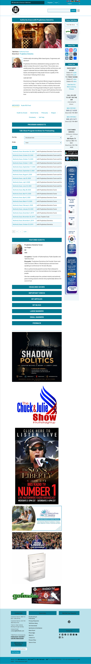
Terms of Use (32, 642)
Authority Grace (24, 51)
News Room (32, 630)
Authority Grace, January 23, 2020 (23, 209)
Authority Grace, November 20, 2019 (24, 217)
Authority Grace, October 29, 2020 (23, 155)
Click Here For (71, 84)
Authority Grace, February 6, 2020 (23, 205)
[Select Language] (73, 3)
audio (74, 72)
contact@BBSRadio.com (17, 631)
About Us (31, 635)
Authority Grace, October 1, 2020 (22, 163)
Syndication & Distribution (35, 628)
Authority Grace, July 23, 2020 (22, 178)
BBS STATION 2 (71, 117)
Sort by (14, 137)
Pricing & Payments (34, 621)
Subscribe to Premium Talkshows (21, 2)
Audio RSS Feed (26, 105)
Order (14, 142)
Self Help (41, 117)
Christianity (32, 117)
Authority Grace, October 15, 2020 (23, 159)
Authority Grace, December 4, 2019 (23, 213)
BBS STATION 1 (71, 108)
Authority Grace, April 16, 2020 (22, 193)
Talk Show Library (33, 623)
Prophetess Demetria (26, 54)
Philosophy (44, 113)
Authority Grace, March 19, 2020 (22, 201)
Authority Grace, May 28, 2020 (22, 190)
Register (50, 2)
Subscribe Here (72, 288)
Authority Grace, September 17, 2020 (24, 167)
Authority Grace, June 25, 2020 (22, 186)
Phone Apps (32, 633)
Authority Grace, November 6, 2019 (23, 220)
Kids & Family (34, 113)
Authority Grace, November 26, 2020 (24, 151)
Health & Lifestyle (22, 113)
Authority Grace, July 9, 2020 (21, 182)
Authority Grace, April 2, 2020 (21, 197)
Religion (53, 113)
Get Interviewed (33, 625)
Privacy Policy (32, 640)
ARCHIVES (15, 105)
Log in (56, 2)
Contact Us (32, 637)
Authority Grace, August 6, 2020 (22, 174)
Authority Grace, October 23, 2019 (23, 224)
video (74, 79)
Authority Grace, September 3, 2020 (23, 171)
